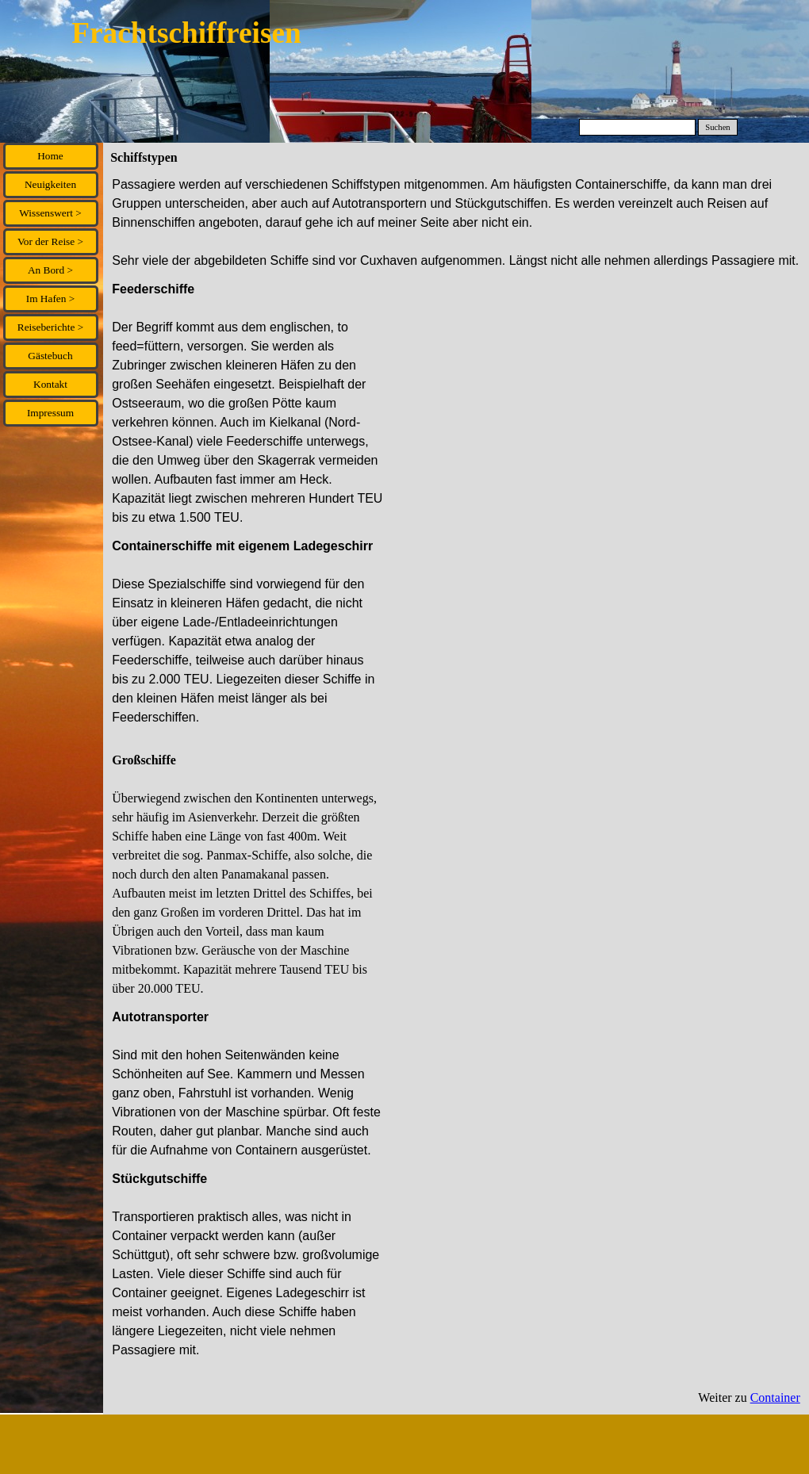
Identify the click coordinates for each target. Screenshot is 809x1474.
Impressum (50, 413)
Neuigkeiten (50, 184)
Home (50, 156)
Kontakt (50, 384)
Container (775, 1397)
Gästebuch (50, 356)
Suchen (717, 127)
